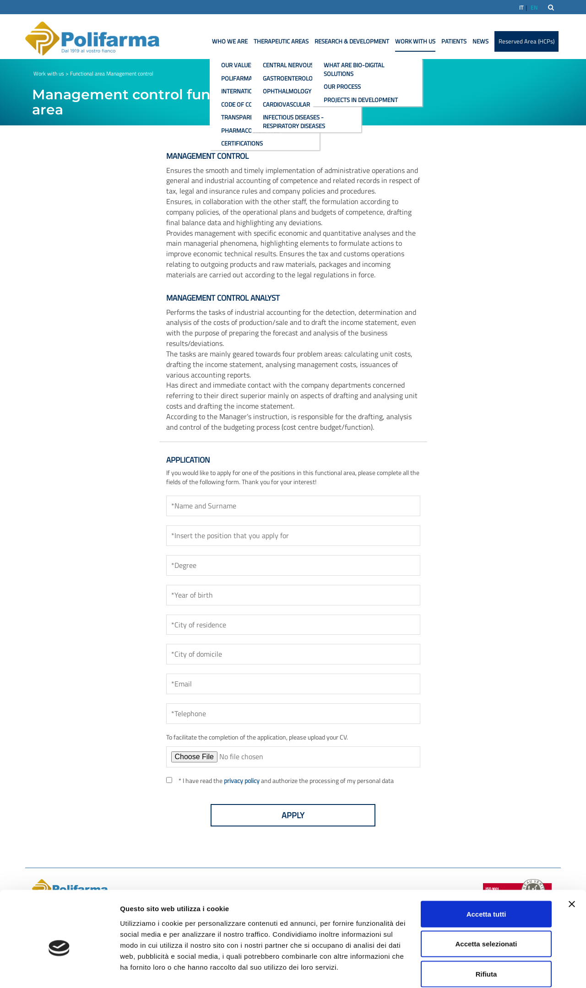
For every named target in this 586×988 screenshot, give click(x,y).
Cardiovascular (286, 104)
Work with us (415, 41)
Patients (454, 41)
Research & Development (352, 41)
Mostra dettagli (481, 970)
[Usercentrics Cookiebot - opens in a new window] (59, 970)
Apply (293, 815)
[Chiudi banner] (572, 858)
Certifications (242, 143)
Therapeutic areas (281, 41)
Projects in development (361, 99)
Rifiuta (486, 928)
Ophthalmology (287, 91)
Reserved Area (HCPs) (526, 41)
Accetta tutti (486, 868)
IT (521, 7)
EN (534, 7)
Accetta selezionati (486, 898)
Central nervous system (299, 65)
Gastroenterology (291, 78)
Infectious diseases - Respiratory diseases (294, 121)
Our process (342, 86)
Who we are (230, 41)
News (480, 41)
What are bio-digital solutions (354, 69)
